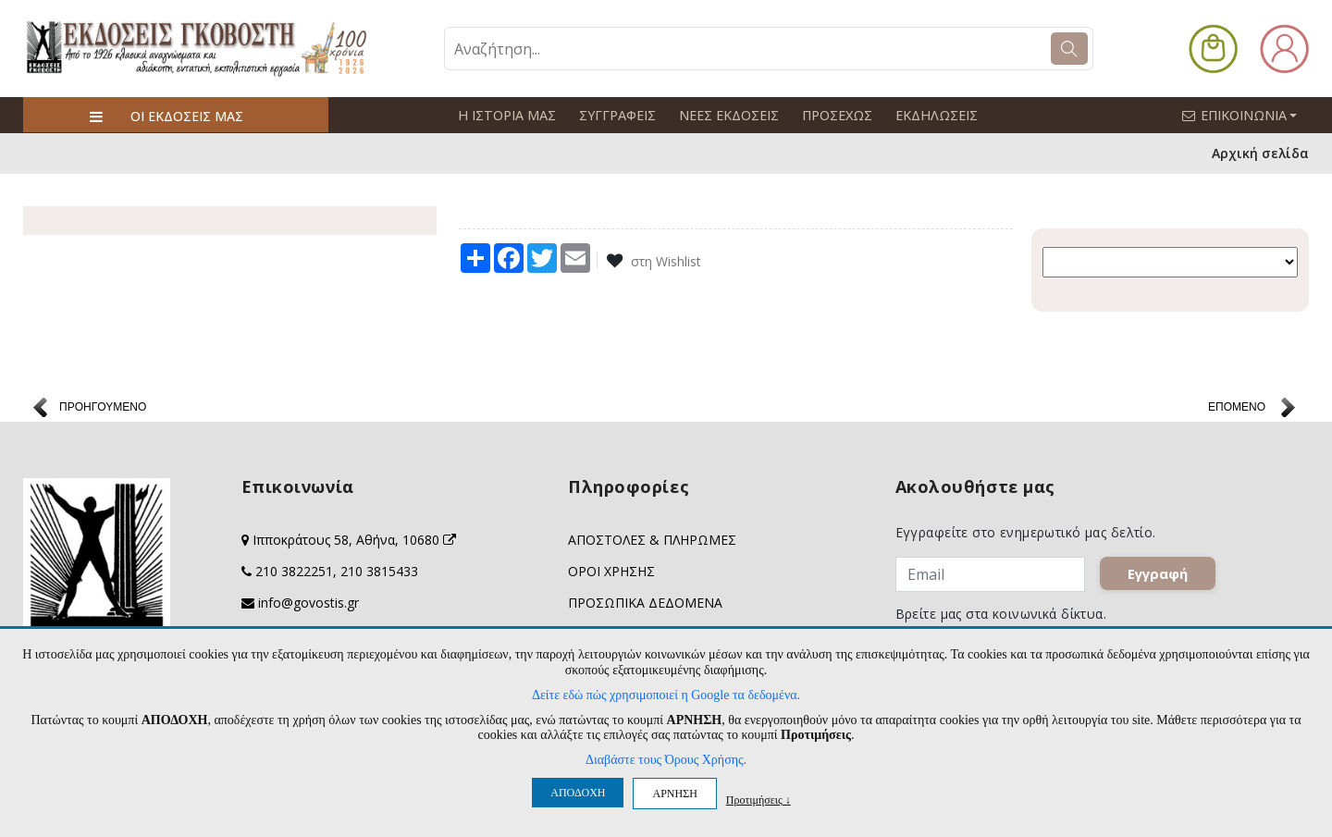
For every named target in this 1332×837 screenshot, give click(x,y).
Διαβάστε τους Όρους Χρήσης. (666, 760)
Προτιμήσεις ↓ (758, 800)
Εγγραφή (1158, 573)
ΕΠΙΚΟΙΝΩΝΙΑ (1248, 114)
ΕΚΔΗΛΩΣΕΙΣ (930, 115)
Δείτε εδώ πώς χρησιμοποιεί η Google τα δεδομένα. (666, 695)
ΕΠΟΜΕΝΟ (1236, 406)
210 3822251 (294, 571)
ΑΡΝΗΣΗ (674, 793)
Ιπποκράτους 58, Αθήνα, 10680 (354, 539)
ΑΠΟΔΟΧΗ (577, 792)
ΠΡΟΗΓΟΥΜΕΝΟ (102, 406)
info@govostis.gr (308, 602)
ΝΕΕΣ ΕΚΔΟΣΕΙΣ (725, 115)
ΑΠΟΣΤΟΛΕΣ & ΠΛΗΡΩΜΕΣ (652, 539)
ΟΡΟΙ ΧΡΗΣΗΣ (611, 571)
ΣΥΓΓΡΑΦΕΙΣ (614, 115)
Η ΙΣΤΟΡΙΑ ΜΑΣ (506, 115)
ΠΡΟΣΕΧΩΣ (832, 115)
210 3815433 (379, 571)
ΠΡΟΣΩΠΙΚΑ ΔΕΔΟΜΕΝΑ (645, 602)
